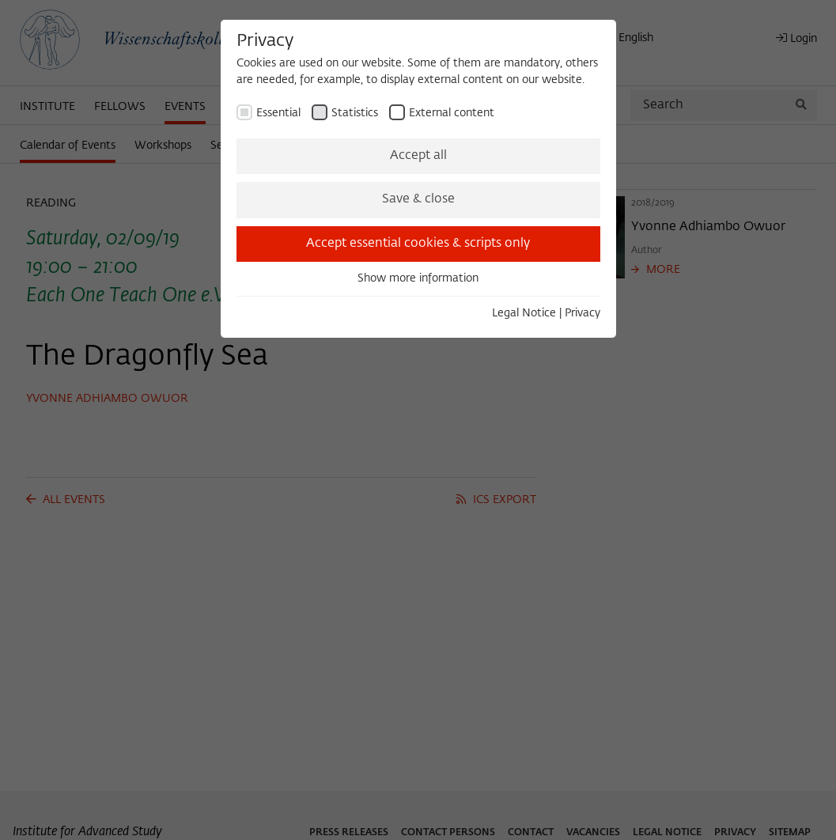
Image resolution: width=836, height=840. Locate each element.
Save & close (418, 199)
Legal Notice (524, 313)
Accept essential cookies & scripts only (418, 243)
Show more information (418, 278)
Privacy (582, 313)
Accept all (418, 155)
